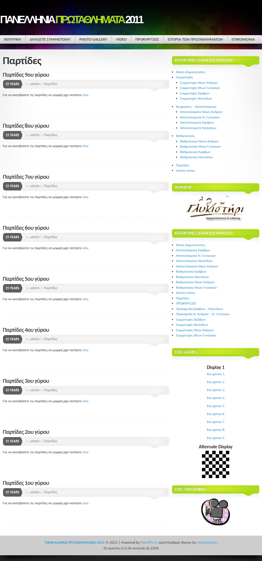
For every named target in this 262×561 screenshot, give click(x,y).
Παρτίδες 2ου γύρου (26, 431)
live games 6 (216, 414)
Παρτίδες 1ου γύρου (26, 483)
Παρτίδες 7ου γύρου (26, 176)
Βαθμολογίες (185, 136)
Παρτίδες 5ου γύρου (26, 278)
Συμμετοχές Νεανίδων (196, 98)
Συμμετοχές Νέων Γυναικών (200, 88)
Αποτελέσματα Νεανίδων (198, 128)
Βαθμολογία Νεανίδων (196, 157)
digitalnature (207, 542)
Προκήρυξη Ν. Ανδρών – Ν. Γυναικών (203, 314)
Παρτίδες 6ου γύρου (26, 227)
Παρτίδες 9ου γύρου (26, 74)
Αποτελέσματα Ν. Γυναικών (200, 117)
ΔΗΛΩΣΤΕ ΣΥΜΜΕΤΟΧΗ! (50, 39)
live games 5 (216, 406)
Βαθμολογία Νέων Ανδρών (199, 141)
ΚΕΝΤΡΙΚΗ (12, 39)
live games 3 (216, 390)
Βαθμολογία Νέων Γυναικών (200, 146)
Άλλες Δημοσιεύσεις (190, 72)
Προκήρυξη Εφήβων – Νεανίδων (199, 309)
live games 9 (216, 438)
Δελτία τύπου (185, 170)
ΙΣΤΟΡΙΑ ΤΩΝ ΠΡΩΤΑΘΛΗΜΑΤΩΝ (195, 39)
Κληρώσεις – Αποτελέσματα (196, 107)
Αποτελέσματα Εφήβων (197, 122)
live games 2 (216, 382)
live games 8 (216, 430)
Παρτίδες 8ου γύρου (26, 125)
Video (121, 39)
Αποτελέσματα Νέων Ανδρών (201, 112)
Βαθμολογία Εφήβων (195, 152)
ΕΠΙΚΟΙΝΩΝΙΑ (243, 39)
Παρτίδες (51, 84)
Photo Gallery (93, 39)
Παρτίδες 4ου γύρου (26, 329)
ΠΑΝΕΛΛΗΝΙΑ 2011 (71, 19)
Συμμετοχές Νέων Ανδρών (199, 82)
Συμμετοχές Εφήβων (195, 93)
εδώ (85, 95)
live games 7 (216, 422)
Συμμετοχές (184, 77)
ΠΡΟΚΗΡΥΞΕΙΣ (147, 39)
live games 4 (216, 398)
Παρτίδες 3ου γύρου (26, 380)
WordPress (149, 542)
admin (35, 84)
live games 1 (216, 374)
